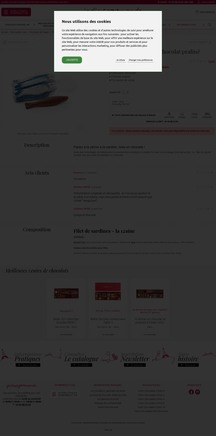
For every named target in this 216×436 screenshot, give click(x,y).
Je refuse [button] (120, 60)
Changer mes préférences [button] (141, 60)
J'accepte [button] (72, 59)
